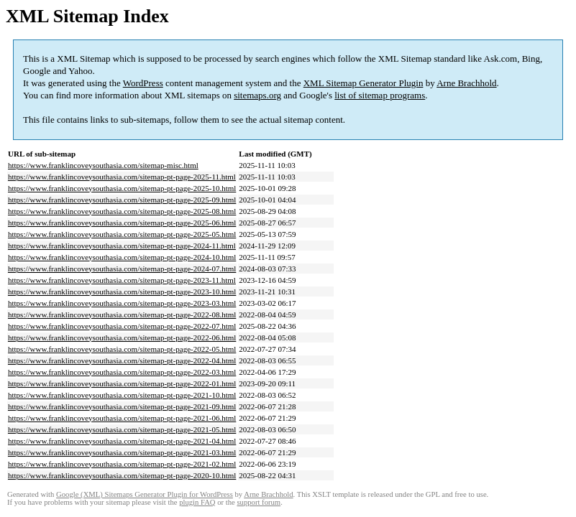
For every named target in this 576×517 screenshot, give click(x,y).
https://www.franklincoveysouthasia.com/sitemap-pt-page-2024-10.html (122, 257)
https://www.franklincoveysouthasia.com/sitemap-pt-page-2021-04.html (122, 441)
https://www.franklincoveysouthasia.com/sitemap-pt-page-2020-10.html (122, 475)
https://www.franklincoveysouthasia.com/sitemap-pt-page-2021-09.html (122, 406)
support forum (258, 502)
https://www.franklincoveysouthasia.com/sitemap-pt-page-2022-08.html (122, 314)
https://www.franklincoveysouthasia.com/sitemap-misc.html (103, 165)
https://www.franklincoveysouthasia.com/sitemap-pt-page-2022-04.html (122, 360)
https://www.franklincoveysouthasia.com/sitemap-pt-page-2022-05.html (122, 349)
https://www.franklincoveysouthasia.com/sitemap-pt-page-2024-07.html (122, 268)
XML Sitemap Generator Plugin (363, 83)
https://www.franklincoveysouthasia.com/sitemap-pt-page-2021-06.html (122, 418)
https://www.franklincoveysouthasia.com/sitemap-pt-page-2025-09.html (122, 199)
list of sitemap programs (379, 95)
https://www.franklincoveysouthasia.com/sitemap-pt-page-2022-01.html (122, 383)
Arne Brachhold (466, 83)
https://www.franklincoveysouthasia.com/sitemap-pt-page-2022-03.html (122, 372)
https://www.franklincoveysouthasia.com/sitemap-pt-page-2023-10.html (122, 291)
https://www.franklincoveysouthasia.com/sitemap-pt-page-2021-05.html (122, 429)
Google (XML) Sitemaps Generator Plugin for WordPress (144, 494)
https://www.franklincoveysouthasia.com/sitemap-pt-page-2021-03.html (122, 452)
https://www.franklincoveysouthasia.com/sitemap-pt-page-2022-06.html (122, 337)
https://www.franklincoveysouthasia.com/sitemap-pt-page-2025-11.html (122, 176)
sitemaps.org (257, 95)
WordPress (143, 83)
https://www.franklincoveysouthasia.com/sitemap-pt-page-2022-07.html (122, 326)
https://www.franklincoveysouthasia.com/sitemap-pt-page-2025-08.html (122, 211)
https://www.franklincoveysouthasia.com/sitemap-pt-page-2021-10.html (122, 395)
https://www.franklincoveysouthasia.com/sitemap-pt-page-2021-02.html (122, 464)
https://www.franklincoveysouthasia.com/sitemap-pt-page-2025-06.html (122, 222)
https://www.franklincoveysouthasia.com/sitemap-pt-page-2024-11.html (122, 245)
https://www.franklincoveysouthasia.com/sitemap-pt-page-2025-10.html (122, 188)
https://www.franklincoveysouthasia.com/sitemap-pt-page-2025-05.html (122, 234)
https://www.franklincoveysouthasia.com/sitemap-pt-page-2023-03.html (122, 303)
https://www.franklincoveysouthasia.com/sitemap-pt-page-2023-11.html (122, 280)
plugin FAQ (197, 502)
